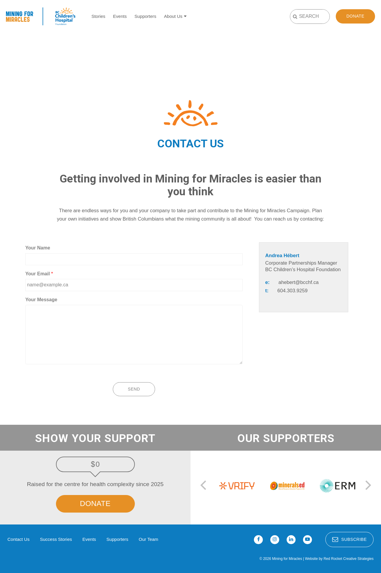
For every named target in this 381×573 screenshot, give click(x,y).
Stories (98, 16)
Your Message (41, 299)
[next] (367, 485)
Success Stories (56, 539)
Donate (355, 16)
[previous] (204, 485)
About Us (173, 16)
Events (120, 16)
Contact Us (18, 539)
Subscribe (349, 539)
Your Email (39, 273)
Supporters (145, 16)
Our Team (148, 539)
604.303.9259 (292, 290)
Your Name (37, 247)
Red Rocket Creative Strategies (349, 559)
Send (134, 389)
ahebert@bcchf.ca (298, 282)
